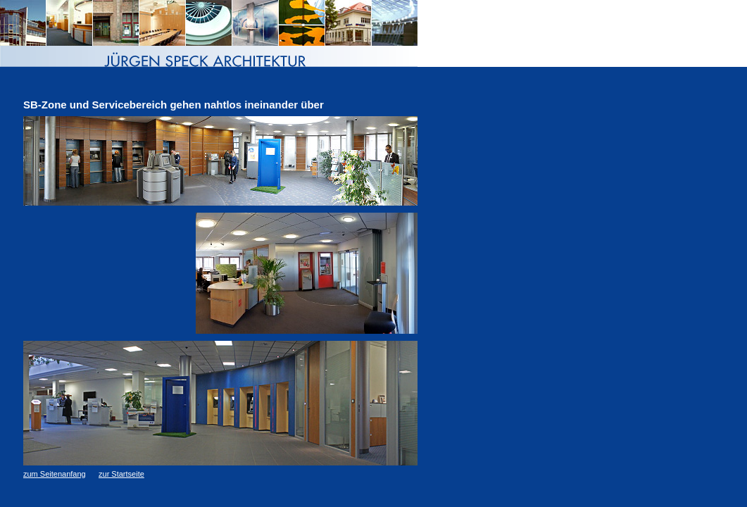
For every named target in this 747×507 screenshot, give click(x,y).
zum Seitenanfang (54, 474)
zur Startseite (121, 474)
